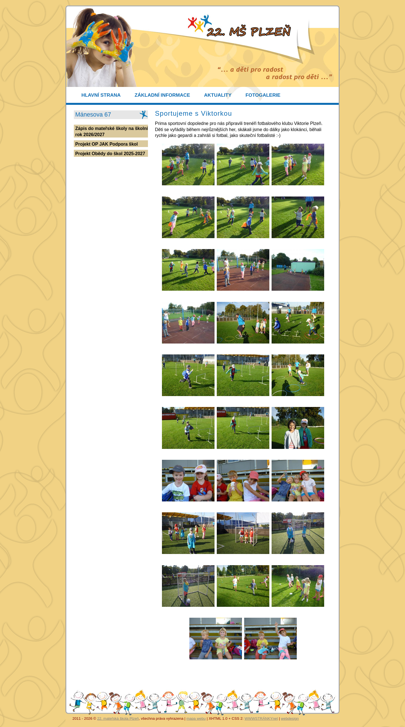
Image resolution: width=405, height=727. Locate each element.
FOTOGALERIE (263, 95)
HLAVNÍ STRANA (101, 95)
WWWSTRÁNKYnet (261, 718)
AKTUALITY (218, 95)
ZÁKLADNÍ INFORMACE (162, 95)
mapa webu (196, 718)
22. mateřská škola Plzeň (118, 718)
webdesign (290, 718)
